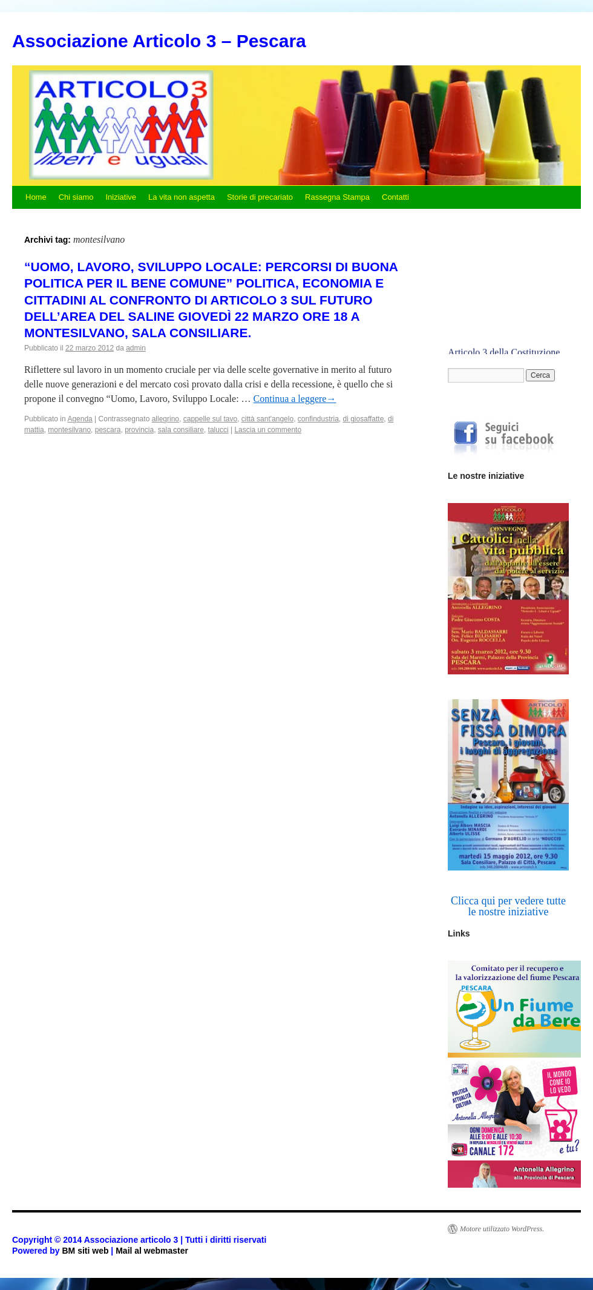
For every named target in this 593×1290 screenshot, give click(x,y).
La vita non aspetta (181, 197)
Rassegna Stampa (337, 197)
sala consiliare (181, 430)
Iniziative (120, 197)
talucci (218, 430)
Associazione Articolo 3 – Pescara (159, 41)
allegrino (165, 419)
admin (136, 348)
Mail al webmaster (152, 1250)
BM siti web (85, 1250)
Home (36, 197)
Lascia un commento (267, 430)
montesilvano (69, 430)
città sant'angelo (267, 419)
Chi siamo (76, 197)
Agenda (79, 419)
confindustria (318, 419)
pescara (108, 430)
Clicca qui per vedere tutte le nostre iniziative (508, 906)
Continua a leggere (295, 398)
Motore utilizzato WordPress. (502, 1229)
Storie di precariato (260, 197)
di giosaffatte (363, 419)
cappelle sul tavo (210, 419)
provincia (139, 430)
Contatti (395, 197)
